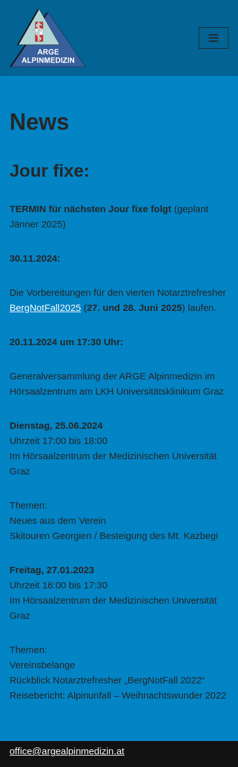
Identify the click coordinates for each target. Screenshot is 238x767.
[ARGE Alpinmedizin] (48, 38)
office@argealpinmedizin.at (67, 750)
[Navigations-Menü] (213, 38)
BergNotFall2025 (45, 307)
